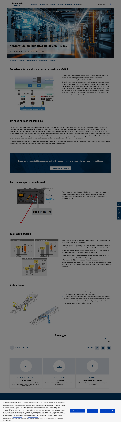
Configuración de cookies (77, 410)
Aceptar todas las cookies (108, 410)
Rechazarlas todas (92, 410)
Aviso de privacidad (33, 417)
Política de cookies (17, 417)
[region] (60, 411)
